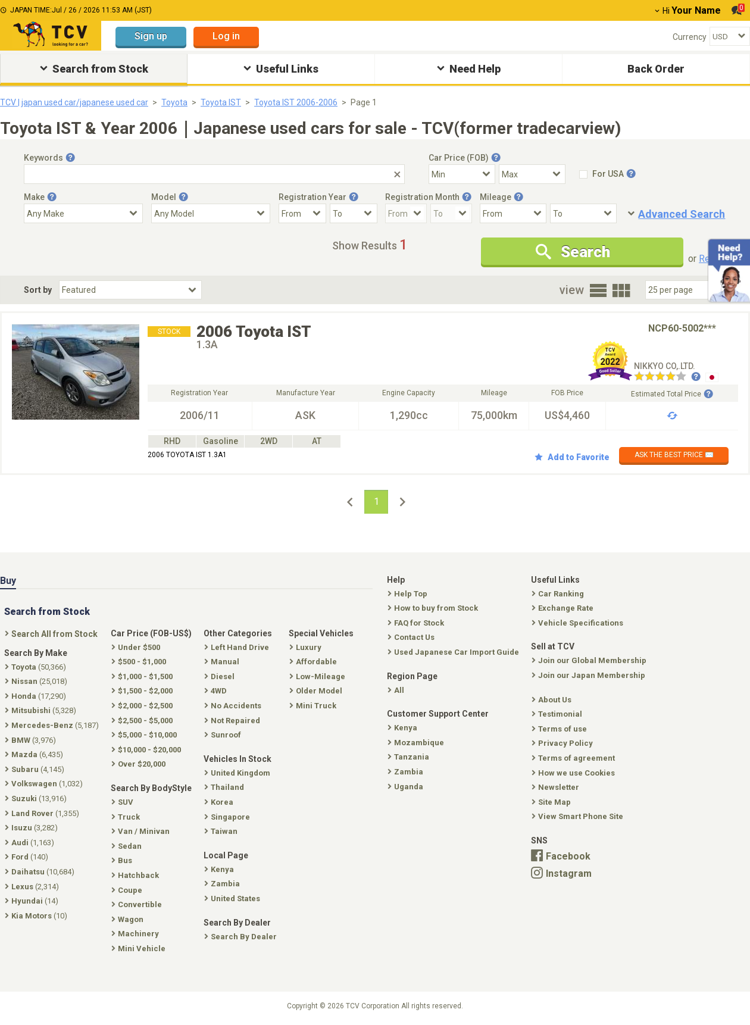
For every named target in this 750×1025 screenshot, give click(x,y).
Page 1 (364, 102)
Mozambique (417, 742)
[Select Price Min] (462, 174)
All (397, 690)
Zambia (406, 771)
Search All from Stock (52, 634)
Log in (226, 36)
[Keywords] (214, 174)
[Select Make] (83, 213)
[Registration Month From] (406, 213)
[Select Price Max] (532, 174)
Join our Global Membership (590, 660)
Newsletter (556, 787)
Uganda (406, 786)
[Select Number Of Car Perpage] (685, 289)
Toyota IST (221, 102)
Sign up (151, 36)
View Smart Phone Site (578, 816)
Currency (690, 37)
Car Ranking (559, 593)
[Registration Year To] (353, 213)
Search (573, 252)
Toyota (174, 102)
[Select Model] (210, 213)
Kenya (403, 727)
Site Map (552, 802)
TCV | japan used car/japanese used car (74, 102)
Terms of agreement (574, 758)
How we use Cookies (574, 772)
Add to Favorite (572, 457)
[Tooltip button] (70, 157)
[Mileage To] (583, 213)
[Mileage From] (513, 213)
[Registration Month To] (451, 213)
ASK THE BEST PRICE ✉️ (674, 455)
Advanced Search (681, 214)
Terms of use (560, 728)
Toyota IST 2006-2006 (296, 102)
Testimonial (558, 714)
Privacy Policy (563, 743)
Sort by (38, 290)
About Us (552, 699)
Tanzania (409, 756)
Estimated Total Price (672, 394)
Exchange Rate (563, 608)
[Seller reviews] (667, 377)
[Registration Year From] (302, 213)
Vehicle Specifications (578, 622)
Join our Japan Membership (589, 675)
